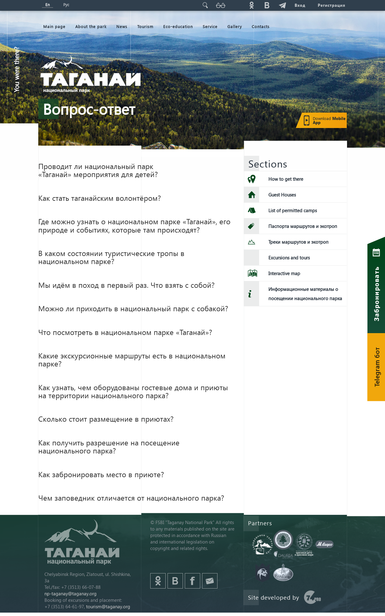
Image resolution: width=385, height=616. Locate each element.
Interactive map (284, 273)
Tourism (145, 26)
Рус (66, 4)
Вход (300, 5)
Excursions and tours (289, 257)
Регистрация (331, 5)
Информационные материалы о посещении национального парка (305, 293)
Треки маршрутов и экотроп (298, 242)
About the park (90, 26)
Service (210, 26)
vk (267, 5)
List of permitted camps (292, 210)
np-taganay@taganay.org (70, 593)
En (47, 4)
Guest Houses (282, 195)
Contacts (261, 26)
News (121, 26)
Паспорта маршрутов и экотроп (302, 226)
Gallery (234, 26)
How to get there (285, 179)
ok (251, 5)
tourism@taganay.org (108, 606)
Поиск (205, 5)
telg (282, 5)
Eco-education (178, 26)
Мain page (54, 26)
